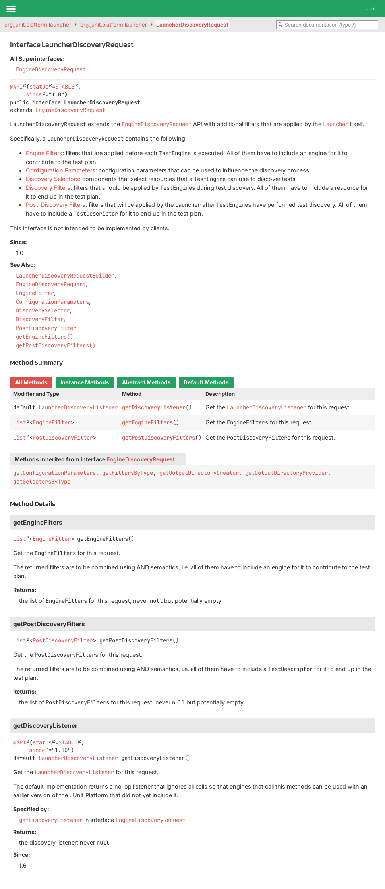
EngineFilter (52, 422)
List (19, 422)
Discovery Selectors (52, 178)
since (34, 94)
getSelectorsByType (41, 481)
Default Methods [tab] (206, 382)
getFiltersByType (127, 472)
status (38, 86)
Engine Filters (44, 153)
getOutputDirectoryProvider (286, 472)
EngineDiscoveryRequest (51, 69)
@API (16, 86)
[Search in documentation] (327, 25)
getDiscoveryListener (154, 407)
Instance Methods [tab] (84, 382)
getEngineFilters (147, 422)
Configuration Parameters (60, 170)
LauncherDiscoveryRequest (192, 24)
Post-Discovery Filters (55, 204)
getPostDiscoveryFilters (158, 437)
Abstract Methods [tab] (146, 382)
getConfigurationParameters (54, 472)
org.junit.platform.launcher (37, 24)
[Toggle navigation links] (10, 8)
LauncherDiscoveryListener (78, 407)
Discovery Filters (48, 187)
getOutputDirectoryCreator (199, 472)
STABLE (64, 86)
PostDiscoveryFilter (63, 437)
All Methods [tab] (31, 382)
